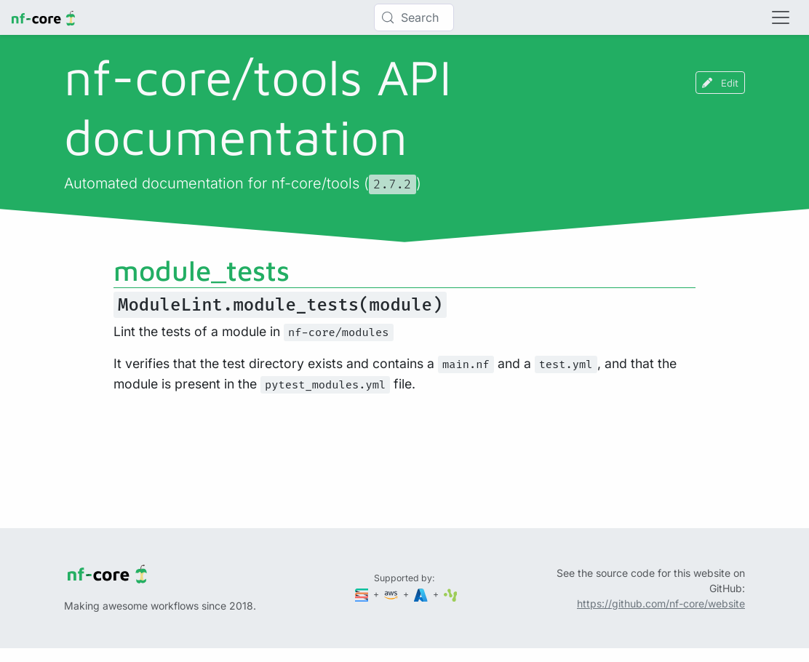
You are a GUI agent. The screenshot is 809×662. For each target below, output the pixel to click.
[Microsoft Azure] (422, 594)
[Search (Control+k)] (414, 17)
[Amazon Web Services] (392, 594)
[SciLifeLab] (451, 594)
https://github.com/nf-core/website (661, 603)
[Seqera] (363, 594)
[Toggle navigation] (780, 17)
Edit (720, 82)
